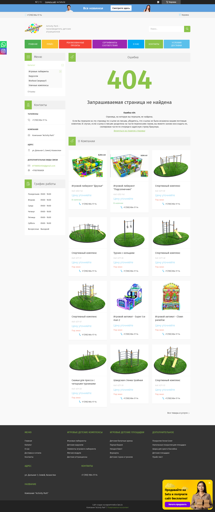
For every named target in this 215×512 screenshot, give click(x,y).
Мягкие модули (74, 453)
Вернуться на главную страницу (129, 131)
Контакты (154, 44)
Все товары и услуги (177, 413)
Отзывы (31, 91)
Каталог (31, 65)
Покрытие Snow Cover (162, 441)
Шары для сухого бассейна (164, 449)
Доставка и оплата (33, 453)
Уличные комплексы (39, 85)
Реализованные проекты (75, 44)
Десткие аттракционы (77, 457)
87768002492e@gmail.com (43, 166)
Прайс (50, 44)
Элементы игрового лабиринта (81, 449)
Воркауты (114, 453)
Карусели (33, 76)
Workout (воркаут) (37, 81)
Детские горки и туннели (121, 457)
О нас (136, 44)
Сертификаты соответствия (110, 44)
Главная (32, 44)
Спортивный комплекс (167, 185)
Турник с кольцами (124, 253)
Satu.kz (120, 505)
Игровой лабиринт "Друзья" (87, 185)
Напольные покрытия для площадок (169, 445)
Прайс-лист (157, 457)
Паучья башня (116, 445)
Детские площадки (160, 453)
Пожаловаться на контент (118, 507)
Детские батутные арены (121, 441)
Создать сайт (50, 2)
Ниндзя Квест (116, 449)
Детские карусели (75, 445)
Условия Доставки (176, 44)
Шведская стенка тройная (128, 380)
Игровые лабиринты (39, 71)
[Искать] (187, 29)
